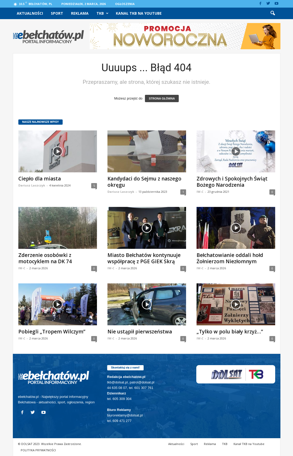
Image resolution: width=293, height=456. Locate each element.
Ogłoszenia (125, 4)
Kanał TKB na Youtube (139, 13)
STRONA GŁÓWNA (162, 98)
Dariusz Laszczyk (31, 185)
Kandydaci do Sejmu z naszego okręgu (144, 181)
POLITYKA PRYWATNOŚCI (38, 450)
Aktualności (30, 13)
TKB (102, 13)
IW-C (200, 192)
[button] (272, 13)
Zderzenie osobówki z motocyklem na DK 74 (45, 258)
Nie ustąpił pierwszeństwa (139, 331)
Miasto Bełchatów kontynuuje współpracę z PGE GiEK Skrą (144, 258)
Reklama (80, 13)
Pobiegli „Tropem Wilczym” (51, 331)
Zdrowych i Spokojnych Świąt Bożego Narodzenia (232, 181)
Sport (57, 13)
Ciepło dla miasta (39, 178)
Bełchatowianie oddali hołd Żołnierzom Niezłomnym (230, 258)
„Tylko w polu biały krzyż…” (230, 331)
